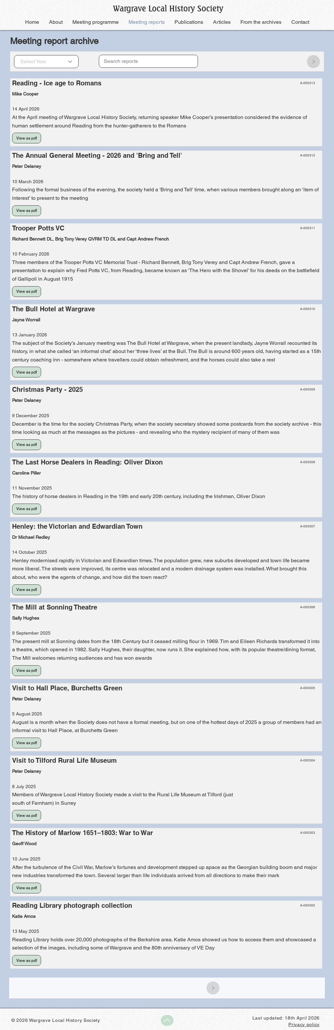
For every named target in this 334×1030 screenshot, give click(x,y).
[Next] (313, 61)
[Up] (167, 1020)
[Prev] (220, 61)
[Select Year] (46, 61)
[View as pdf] (26, 138)
